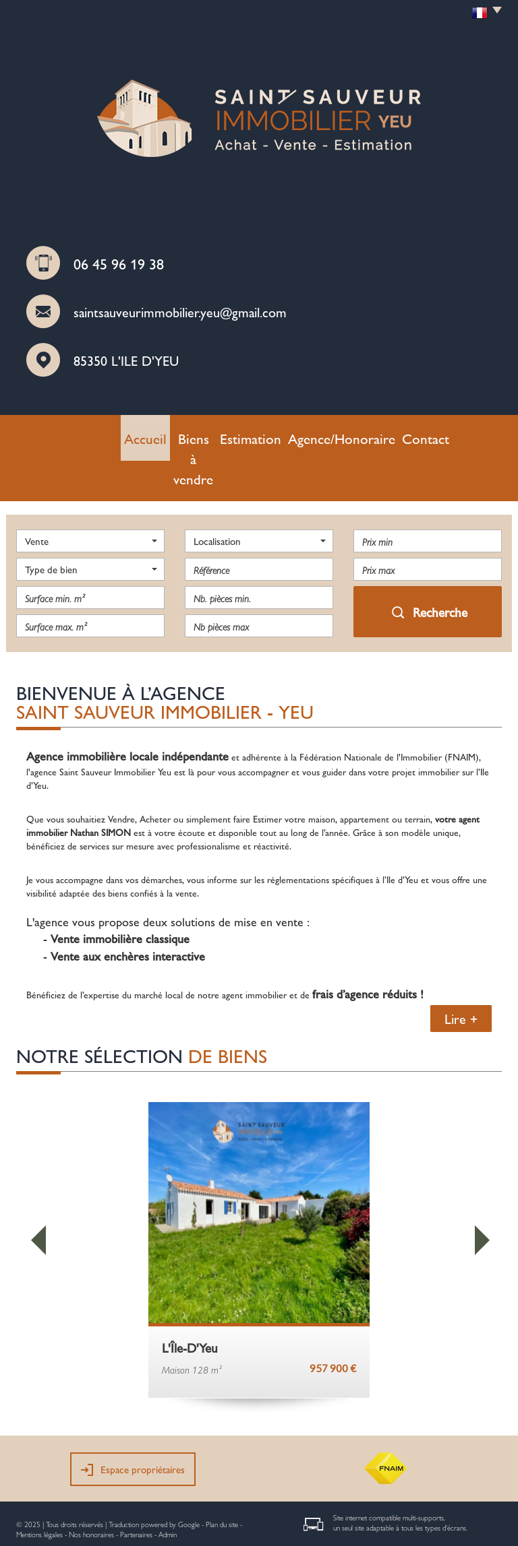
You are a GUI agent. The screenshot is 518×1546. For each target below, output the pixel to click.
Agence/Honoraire (322, 434)
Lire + (461, 971)
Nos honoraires (91, 1487)
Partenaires (136, 1487)
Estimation (249, 434)
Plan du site (222, 1477)
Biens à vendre (184, 434)
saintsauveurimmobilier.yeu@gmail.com (180, 311)
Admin (168, 1487)
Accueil (124, 434)
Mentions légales (39, 1487)
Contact (392, 434)
